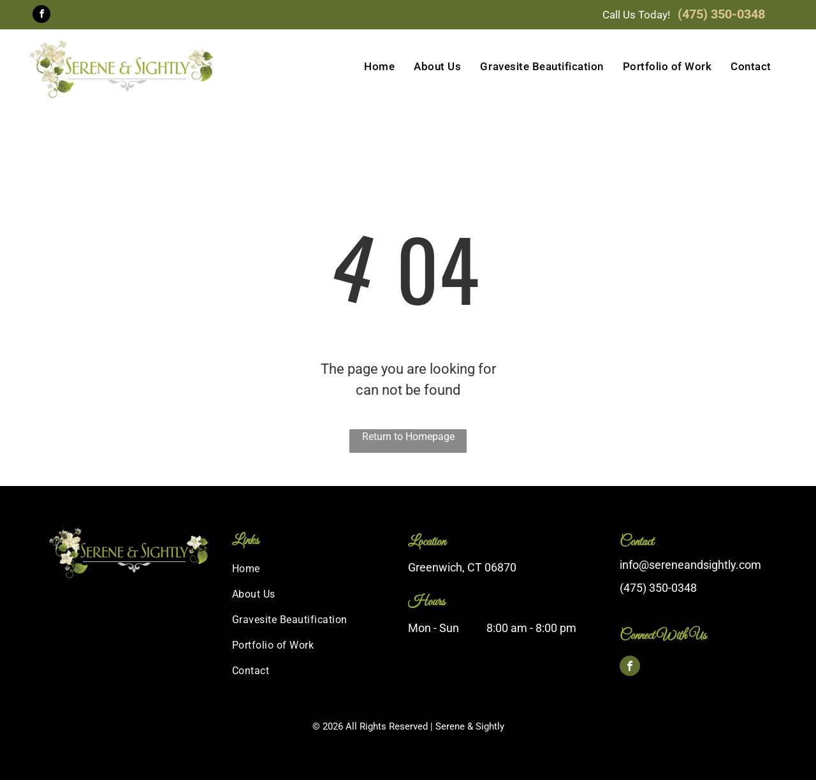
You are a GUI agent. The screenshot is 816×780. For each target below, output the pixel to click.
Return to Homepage (408, 436)
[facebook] (41, 15)
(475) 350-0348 (721, 14)
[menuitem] (379, 67)
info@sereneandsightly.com (690, 564)
